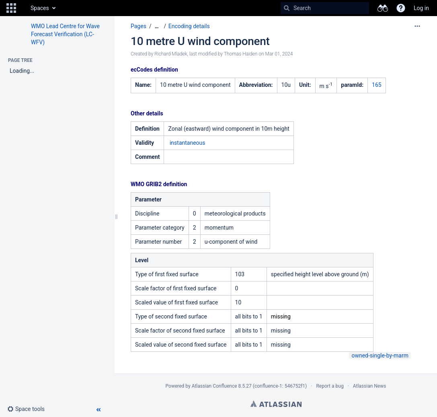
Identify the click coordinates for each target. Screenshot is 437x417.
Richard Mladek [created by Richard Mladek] (170, 54)
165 (377, 85)
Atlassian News (369, 386)
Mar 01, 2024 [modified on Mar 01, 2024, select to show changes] (279, 54)
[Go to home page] (22, 8)
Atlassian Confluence (214, 386)
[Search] (286, 8)
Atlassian (276, 404)
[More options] (417, 26)
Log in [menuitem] (421, 8)
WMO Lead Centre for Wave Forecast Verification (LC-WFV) (65, 34)
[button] (11, 8)
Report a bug (329, 386)
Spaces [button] (40, 8)
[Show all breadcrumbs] (156, 26)
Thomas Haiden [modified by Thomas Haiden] (241, 54)
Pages (138, 26)
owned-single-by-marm (379, 355)
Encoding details (189, 26)
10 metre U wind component (200, 41)
